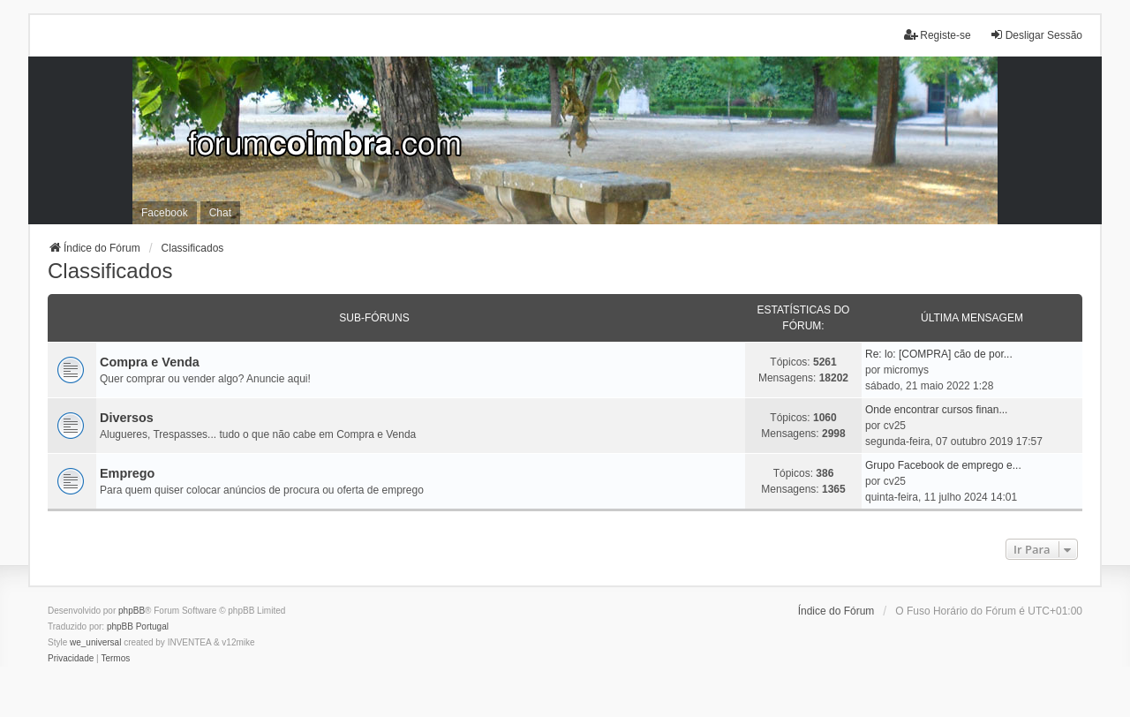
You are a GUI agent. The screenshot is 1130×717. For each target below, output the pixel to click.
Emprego (127, 473)
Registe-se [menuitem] (937, 35)
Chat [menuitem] (220, 213)
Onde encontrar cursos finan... (936, 410)
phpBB (131, 610)
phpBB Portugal (138, 626)
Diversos (127, 418)
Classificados (110, 271)
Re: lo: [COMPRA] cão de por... (939, 354)
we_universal (95, 642)
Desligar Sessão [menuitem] (1036, 35)
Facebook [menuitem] (164, 213)
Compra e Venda (150, 362)
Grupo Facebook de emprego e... (943, 465)
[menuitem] (71, 659)
